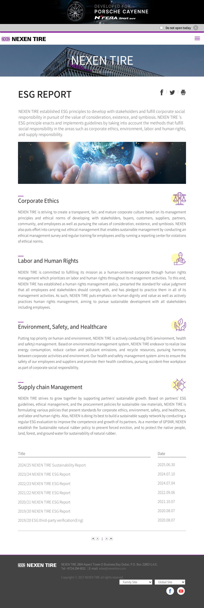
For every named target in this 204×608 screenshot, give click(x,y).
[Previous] (93, 538)
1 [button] (100, 23)
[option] (102, 12)
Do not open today (178, 28)
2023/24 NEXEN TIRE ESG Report (44, 474)
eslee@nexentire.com (112, 568)
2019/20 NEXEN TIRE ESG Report (44, 511)
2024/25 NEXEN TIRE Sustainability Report (52, 465)
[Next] (107, 538)
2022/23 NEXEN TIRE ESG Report (44, 483)
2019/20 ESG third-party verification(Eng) (50, 520)
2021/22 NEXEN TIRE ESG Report (44, 492)
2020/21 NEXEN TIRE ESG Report (44, 502)
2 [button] (103, 23)
